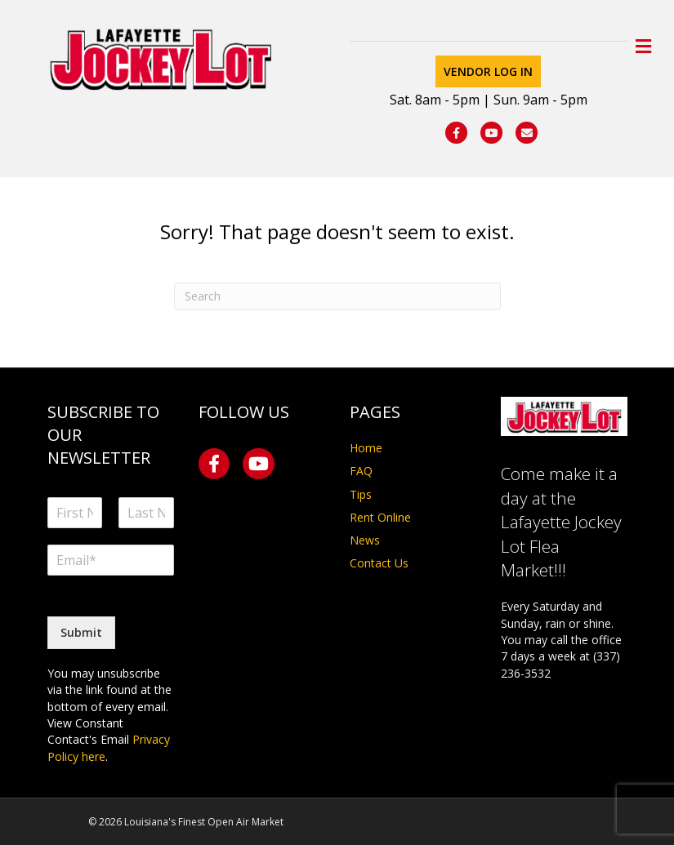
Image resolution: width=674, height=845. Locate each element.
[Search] (337, 296)
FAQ (361, 470)
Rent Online (380, 517)
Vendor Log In (488, 71)
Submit (81, 632)
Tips (361, 494)
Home (366, 448)
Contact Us (379, 563)
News (365, 540)
